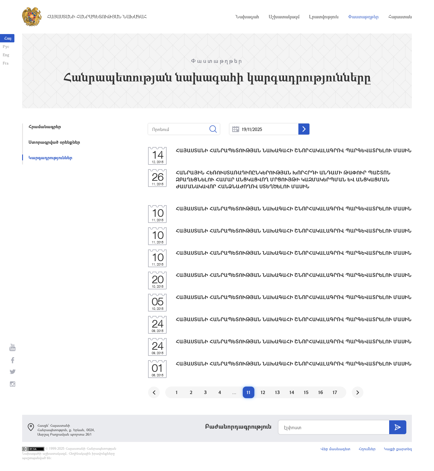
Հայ (7, 38)
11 (248, 392)
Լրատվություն (324, 17)
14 (292, 392)
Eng (6, 54)
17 (335, 392)
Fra (6, 63)
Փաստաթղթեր (363, 17)
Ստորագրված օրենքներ (54, 142)
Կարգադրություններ (50, 157)
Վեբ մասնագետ (335, 448)
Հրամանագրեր (45, 126)
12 (263, 392)
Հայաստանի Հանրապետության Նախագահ (97, 17)
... (235, 129)
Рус (6, 46)
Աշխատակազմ (284, 17)
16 (320, 392)
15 (306, 392)
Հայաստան (400, 17)
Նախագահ (247, 17)
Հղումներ (367, 448)
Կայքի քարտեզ (398, 448)
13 (277, 392)
